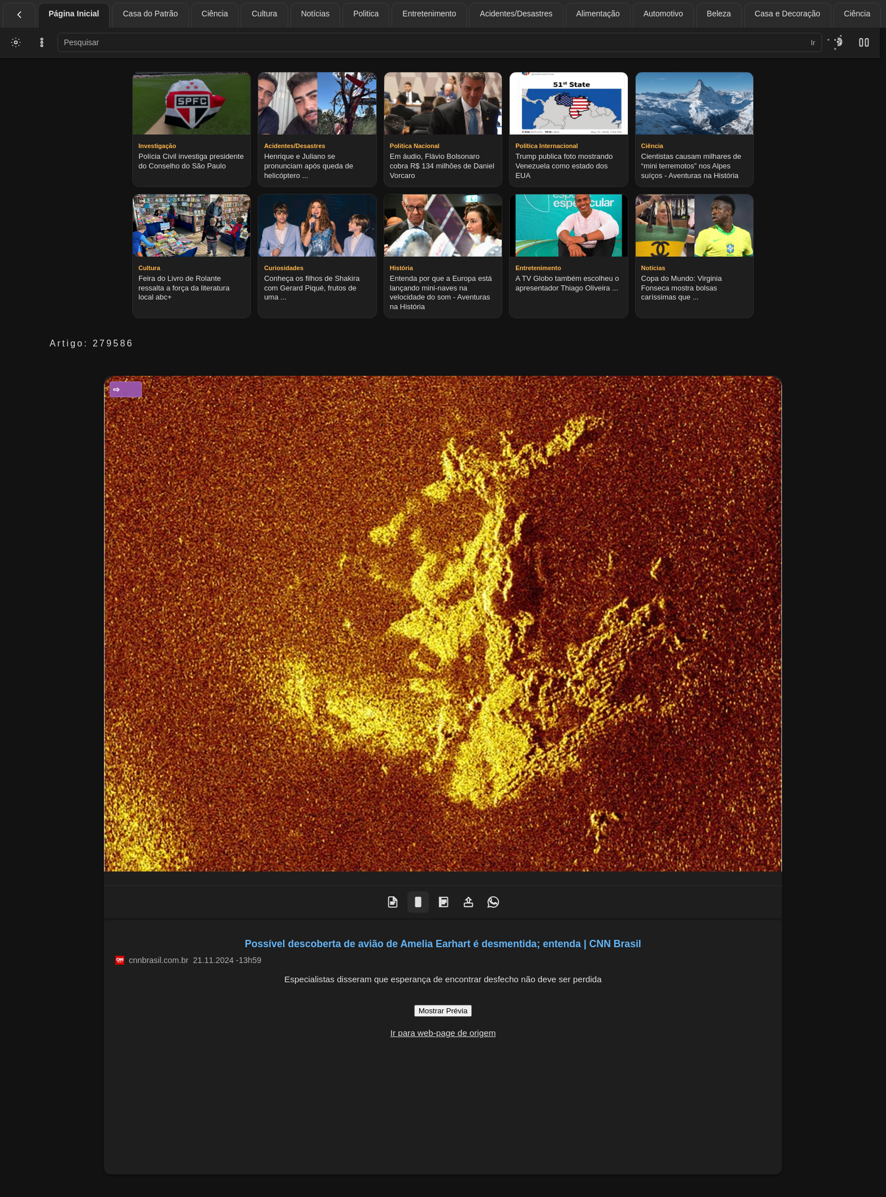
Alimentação (598, 13)
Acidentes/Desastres (516, 13)
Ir (813, 42)
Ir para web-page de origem (443, 1033)
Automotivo (663, 13)
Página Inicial (74, 13)
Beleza (719, 13)
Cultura (264, 13)
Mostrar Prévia (443, 1011)
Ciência (215, 13)
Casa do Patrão (150, 13)
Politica (366, 13)
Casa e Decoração (787, 13)
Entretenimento (429, 13)
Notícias (315, 13)
